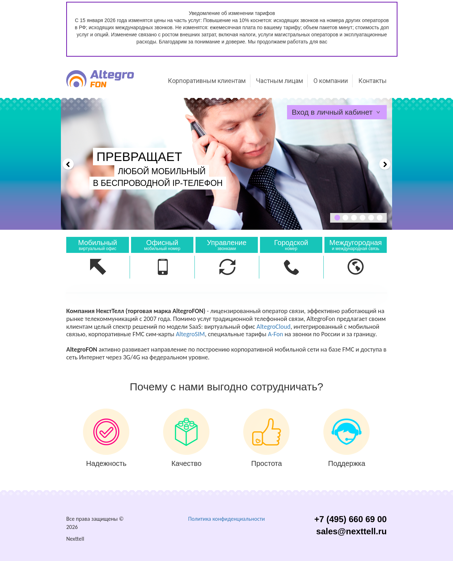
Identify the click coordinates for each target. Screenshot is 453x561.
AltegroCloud (273, 327)
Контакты (372, 80)
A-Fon (275, 334)
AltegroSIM (190, 334)
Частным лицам (279, 80)
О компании (330, 80)
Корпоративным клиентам (207, 80)
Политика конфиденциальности (226, 518)
